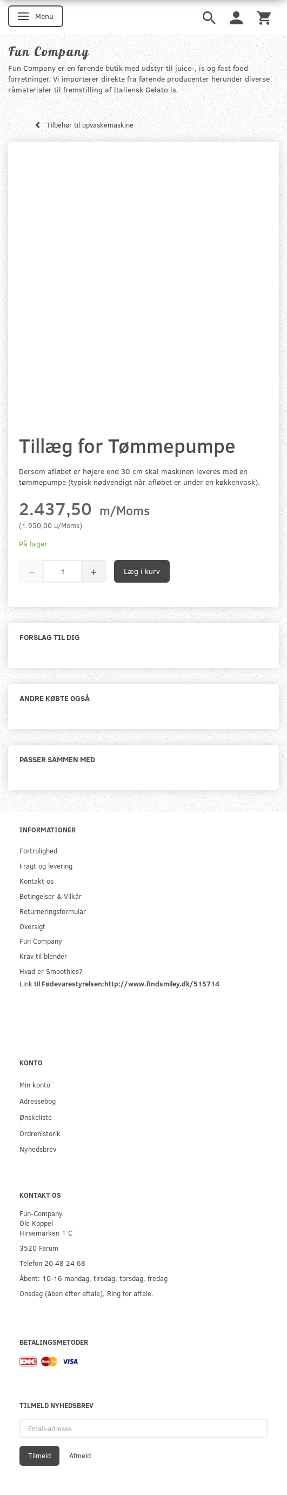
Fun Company (40, 940)
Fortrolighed (38, 850)
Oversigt (32, 926)
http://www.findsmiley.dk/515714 (161, 983)
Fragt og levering (45, 865)
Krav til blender (43, 955)
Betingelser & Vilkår (50, 895)
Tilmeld (39, 1455)
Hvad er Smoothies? (51, 971)
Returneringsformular (52, 911)
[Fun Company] (48, 51)
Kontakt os (36, 880)
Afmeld (80, 1455)
